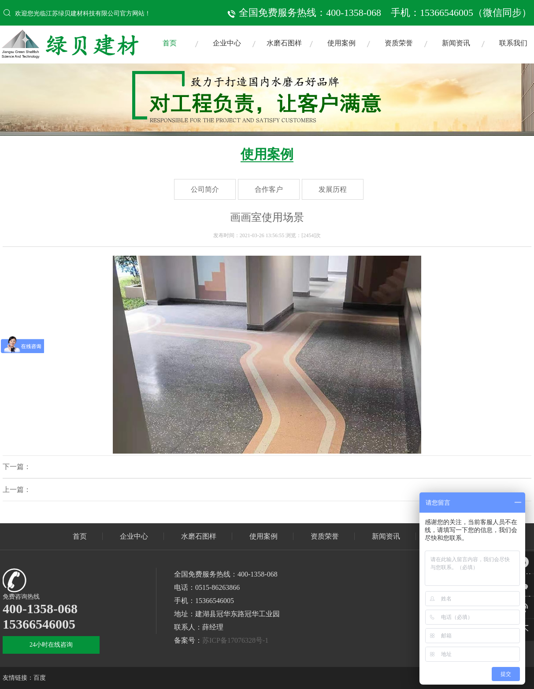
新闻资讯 (456, 43)
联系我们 (513, 43)
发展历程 (333, 189)
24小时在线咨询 (51, 644)
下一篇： (17, 466)
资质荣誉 (399, 43)
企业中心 (227, 43)
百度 (39, 677)
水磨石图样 (284, 43)
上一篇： (17, 489)
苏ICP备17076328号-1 (235, 640)
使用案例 (341, 43)
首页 (170, 43)
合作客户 (269, 189)
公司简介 (205, 189)
